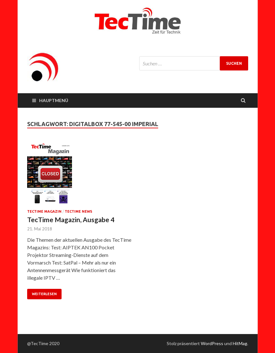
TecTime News (78, 211)
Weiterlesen (44, 294)
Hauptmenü (53, 100)
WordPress (212, 343)
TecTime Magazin (44, 211)
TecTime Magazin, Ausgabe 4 (70, 219)
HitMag (240, 343)
